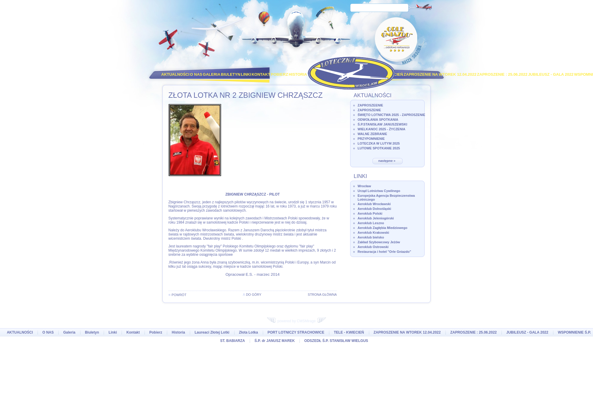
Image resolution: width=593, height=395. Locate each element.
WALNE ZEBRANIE (372, 134)
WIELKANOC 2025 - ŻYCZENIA (381, 129)
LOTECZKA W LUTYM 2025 (379, 143)
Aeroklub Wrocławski (374, 204)
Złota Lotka (248, 332)
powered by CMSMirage (296, 321)
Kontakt (261, 74)
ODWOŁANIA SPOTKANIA (378, 119)
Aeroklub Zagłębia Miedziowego (382, 228)
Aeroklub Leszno (371, 223)
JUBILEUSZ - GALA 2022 (551, 74)
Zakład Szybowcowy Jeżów (379, 242)
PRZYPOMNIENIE (371, 138)
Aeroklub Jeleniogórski (376, 218)
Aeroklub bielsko (371, 237)
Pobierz (279, 74)
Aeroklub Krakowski (373, 232)
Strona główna (322, 294)
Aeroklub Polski (370, 213)
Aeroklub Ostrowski (373, 247)
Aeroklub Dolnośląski (374, 208)
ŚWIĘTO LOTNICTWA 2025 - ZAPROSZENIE (391, 115)
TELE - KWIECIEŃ (349, 332)
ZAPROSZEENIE (370, 105)
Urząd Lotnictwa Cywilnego (379, 191)
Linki (246, 74)
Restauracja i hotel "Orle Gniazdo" (384, 251)
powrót (177, 295)
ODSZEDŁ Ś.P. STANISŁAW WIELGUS (336, 341)
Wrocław (364, 186)
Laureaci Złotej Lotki (212, 332)
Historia (298, 74)
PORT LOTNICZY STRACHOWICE (296, 332)
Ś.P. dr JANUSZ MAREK (274, 341)
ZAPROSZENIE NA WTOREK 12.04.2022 (440, 74)
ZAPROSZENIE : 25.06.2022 (502, 74)
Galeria (212, 74)
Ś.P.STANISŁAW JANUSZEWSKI (382, 124)
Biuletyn (230, 74)
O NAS (196, 74)
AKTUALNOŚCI (175, 74)
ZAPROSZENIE (369, 110)
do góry (252, 294)
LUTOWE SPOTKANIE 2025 (379, 148)
